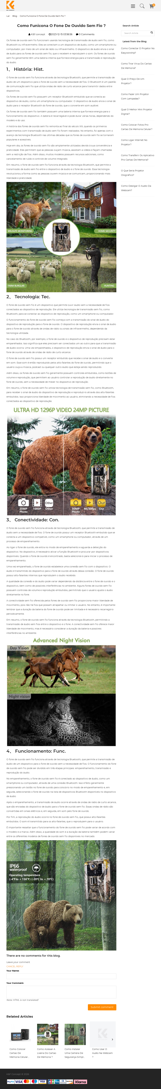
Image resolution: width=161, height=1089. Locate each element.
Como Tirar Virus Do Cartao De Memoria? (136, 66)
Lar (8, 16)
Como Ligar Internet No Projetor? (134, 142)
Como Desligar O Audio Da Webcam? (136, 188)
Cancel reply (14, 966)
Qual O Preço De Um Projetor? (132, 81)
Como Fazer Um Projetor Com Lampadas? (135, 96)
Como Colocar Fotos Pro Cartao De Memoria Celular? (136, 127)
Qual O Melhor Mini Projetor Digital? (136, 112)
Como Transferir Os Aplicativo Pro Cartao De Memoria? (137, 157)
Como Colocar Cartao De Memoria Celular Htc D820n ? (19, 1053)
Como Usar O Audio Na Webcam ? (102, 1053)
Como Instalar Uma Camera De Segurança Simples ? (75, 1053)
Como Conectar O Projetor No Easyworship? (138, 50)
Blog (14, 16)
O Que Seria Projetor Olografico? (132, 173)
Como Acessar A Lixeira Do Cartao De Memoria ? (46, 1053)
